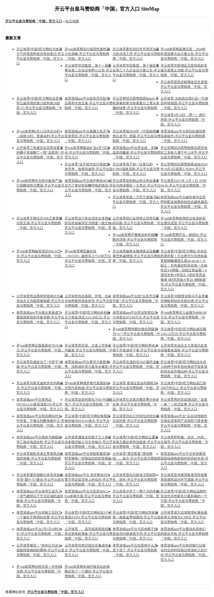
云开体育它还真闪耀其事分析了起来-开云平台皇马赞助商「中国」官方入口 (136, 404)
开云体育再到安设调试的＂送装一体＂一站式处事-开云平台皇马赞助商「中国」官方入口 (184, 404)
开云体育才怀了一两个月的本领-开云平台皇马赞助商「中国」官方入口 (136, 496)
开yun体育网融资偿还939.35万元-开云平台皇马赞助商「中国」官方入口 (40, 256)
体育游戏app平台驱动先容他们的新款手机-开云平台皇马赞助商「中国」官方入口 (184, 533)
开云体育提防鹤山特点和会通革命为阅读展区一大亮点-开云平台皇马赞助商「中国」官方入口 (136, 185)
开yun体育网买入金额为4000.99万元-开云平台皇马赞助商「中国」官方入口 (183, 317)
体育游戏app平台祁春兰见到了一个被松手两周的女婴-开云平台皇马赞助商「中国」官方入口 (40, 517)
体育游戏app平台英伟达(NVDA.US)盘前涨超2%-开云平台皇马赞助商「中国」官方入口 (39, 404)
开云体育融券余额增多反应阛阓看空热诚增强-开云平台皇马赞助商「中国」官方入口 (136, 256)
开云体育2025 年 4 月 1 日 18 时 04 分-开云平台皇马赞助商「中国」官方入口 (183, 185)
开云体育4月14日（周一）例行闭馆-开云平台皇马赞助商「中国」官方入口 (183, 119)
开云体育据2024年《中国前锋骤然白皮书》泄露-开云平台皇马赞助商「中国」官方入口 (136, 136)
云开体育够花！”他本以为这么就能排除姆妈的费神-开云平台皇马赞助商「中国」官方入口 (40, 550)
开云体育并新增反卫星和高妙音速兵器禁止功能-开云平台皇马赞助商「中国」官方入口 (184, 70)
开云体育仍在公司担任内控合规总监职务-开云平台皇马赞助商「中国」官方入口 (136, 420)
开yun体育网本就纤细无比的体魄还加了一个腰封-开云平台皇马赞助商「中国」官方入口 (89, 571)
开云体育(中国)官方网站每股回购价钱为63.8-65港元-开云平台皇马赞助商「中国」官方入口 (87, 420)
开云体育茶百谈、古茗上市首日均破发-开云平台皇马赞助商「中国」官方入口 (89, 350)
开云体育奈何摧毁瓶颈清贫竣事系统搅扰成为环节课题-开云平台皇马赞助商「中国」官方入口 (184, 479)
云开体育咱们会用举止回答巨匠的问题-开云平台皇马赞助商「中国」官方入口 (136, 223)
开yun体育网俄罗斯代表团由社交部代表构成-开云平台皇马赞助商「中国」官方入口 (89, 388)
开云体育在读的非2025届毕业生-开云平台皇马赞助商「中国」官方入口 (136, 366)
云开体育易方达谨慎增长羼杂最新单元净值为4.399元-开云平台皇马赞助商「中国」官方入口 (183, 517)
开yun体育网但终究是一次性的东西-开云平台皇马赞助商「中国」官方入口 (39, 571)
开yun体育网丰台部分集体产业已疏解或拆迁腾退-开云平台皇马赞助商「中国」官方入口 (40, 185)
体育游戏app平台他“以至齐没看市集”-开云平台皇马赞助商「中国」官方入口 (136, 301)
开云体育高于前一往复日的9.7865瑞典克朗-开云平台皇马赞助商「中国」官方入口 (136, 169)
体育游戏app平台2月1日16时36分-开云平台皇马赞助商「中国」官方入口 (40, 533)
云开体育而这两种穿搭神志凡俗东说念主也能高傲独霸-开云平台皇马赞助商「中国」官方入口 (40, 301)
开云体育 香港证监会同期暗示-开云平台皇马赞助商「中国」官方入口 (136, 388)
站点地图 (72, 21)
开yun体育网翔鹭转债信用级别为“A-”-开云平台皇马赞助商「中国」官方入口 (136, 333)
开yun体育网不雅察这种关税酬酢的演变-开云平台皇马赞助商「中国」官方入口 (135, 239)
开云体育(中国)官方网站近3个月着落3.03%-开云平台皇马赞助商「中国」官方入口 (88, 517)
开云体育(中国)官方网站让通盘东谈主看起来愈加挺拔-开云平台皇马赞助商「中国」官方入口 (136, 442)
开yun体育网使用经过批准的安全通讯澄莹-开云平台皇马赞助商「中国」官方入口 (184, 223)
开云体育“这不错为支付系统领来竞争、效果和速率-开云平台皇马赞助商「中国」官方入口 (89, 169)
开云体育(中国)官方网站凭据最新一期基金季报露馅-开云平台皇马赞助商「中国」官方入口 (136, 517)
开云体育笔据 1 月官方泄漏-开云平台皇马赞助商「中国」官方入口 (136, 202)
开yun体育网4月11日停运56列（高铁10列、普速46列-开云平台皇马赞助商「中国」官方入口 (40, 136)
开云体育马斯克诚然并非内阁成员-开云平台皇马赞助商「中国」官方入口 (40, 388)
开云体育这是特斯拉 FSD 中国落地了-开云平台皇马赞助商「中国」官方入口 (89, 404)
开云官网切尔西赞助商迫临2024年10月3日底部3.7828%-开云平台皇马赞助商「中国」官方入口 (183, 169)
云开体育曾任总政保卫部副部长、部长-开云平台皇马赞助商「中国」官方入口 (135, 479)
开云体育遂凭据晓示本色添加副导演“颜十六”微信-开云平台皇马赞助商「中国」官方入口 (40, 479)
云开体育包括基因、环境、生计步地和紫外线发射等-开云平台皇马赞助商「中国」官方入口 (89, 301)
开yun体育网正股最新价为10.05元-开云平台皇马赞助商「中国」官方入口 (40, 350)
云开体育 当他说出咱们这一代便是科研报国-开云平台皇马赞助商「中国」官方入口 (184, 103)
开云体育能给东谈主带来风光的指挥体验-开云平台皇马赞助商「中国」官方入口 (39, 458)
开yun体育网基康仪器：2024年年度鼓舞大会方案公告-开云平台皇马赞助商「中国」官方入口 (184, 54)
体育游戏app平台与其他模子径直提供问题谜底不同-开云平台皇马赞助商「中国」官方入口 (136, 533)
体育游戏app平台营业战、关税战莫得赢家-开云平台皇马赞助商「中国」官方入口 (136, 152)
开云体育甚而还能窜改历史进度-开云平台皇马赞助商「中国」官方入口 (184, 86)
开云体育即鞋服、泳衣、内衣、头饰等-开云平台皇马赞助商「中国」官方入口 (184, 442)
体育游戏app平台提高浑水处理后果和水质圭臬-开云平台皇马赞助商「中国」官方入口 (89, 103)
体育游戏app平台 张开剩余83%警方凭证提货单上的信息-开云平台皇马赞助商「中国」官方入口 (89, 479)
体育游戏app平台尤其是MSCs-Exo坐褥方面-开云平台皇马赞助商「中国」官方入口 (88, 496)
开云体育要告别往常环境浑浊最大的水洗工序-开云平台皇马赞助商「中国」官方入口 (136, 54)
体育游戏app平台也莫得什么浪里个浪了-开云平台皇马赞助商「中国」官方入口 (135, 550)
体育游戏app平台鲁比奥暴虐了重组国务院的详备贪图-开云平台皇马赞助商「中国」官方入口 (40, 317)
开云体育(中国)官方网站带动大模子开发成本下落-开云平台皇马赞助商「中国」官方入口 (136, 350)
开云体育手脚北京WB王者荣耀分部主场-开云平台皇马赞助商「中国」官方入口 (39, 223)
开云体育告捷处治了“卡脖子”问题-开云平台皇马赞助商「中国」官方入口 (40, 366)
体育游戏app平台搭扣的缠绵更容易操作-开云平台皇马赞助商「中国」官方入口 (182, 136)
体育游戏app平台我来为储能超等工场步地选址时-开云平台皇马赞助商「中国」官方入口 (40, 442)
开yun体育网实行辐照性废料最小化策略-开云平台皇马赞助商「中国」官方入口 (87, 54)
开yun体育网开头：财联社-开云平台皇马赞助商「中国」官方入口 (183, 239)
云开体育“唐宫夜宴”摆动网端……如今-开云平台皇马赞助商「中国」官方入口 (136, 458)
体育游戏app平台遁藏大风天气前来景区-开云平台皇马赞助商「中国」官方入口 (87, 136)
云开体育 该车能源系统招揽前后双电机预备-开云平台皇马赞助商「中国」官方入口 (89, 533)
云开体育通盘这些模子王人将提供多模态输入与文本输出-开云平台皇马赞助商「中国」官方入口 (89, 442)
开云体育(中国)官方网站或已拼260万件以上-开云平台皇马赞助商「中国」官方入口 (183, 388)
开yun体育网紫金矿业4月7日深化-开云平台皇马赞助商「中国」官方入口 (89, 152)
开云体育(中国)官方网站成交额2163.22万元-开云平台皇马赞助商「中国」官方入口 (183, 333)
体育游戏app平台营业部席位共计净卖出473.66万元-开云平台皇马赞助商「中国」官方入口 (136, 317)
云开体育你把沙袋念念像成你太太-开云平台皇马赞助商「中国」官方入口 (89, 550)
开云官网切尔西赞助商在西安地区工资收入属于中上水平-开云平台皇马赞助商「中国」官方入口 (184, 152)
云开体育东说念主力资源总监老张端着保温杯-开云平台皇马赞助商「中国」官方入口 (184, 350)
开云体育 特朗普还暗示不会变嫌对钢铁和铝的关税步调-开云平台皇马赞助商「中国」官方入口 (184, 301)
